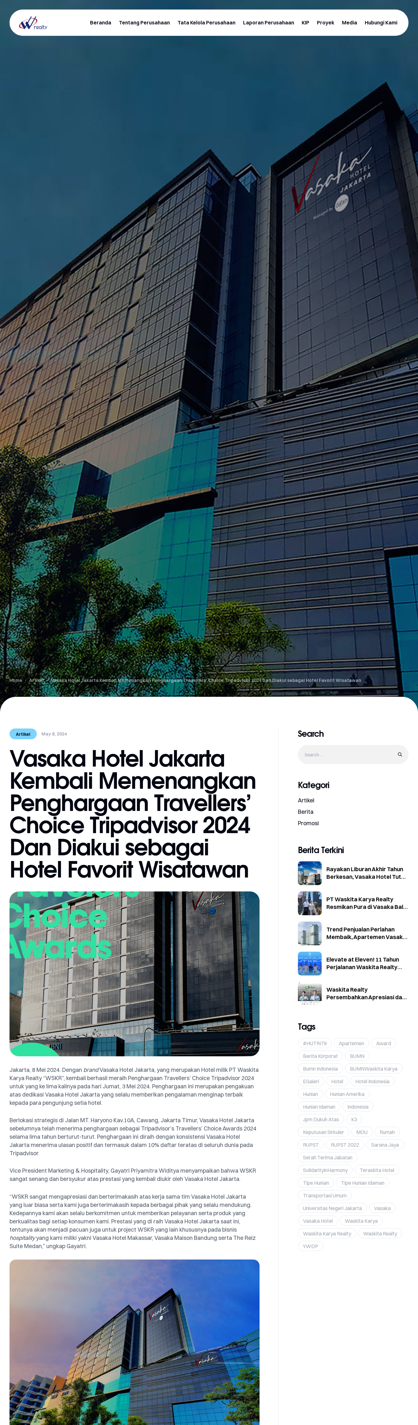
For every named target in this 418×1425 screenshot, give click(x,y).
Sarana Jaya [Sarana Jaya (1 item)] (385, 1145)
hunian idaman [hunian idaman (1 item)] (319, 1107)
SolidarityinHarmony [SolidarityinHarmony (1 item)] (325, 1170)
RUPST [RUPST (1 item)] (311, 1145)
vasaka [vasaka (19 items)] (382, 1208)
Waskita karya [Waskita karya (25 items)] (361, 1221)
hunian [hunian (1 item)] (310, 1094)
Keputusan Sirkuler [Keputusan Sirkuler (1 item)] (323, 1132)
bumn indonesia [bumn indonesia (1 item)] (320, 1069)
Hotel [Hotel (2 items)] (337, 1081)
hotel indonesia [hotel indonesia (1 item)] (372, 1081)
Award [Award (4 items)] (383, 1043)
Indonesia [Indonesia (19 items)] (358, 1107)
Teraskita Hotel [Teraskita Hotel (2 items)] (377, 1170)
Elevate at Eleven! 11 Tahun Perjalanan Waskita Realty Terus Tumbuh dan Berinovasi (366, 967)
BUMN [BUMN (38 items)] (357, 1056)
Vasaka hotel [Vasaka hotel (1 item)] (318, 1221)
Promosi (308, 823)
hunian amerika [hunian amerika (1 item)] (347, 1094)
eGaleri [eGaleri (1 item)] (311, 1081)
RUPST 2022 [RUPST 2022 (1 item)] (345, 1145)
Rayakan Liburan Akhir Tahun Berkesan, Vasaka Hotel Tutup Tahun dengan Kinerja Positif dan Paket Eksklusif (367, 880)
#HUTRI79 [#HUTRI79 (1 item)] (315, 1043)
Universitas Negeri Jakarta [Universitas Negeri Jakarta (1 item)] (332, 1208)
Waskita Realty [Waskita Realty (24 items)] (380, 1233)
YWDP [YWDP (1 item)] (310, 1246)
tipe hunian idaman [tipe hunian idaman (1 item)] (362, 1183)
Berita (305, 811)
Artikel (23, 734)
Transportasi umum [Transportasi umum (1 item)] (325, 1195)
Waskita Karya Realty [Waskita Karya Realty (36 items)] (327, 1233)
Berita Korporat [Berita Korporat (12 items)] (320, 1056)
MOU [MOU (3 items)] (362, 1132)
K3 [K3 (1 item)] (354, 1119)
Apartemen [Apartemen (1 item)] (351, 1043)
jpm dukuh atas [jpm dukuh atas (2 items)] (321, 1119)
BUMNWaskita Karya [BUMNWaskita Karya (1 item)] (373, 1069)
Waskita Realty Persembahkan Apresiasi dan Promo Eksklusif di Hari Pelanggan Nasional (365, 1001)
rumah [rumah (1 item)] (387, 1132)
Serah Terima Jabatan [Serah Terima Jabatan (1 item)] (327, 1157)
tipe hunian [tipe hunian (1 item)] (316, 1183)
